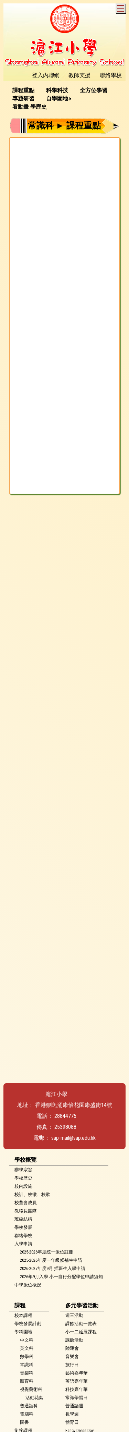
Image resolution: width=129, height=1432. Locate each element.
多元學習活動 (81, 1305)
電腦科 (26, 1414)
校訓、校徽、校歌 (32, 1194)
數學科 (26, 1356)
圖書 (24, 1422)
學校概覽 (25, 1160)
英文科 (26, 1348)
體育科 (26, 1381)
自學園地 (57, 98)
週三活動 (74, 1315)
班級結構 (23, 1219)
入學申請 (23, 1243)
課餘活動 (74, 1340)
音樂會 (72, 1356)
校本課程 (23, 1315)
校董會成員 (25, 1202)
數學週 (72, 1414)
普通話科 (29, 1405)
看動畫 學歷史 (29, 106)
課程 (19, 1305)
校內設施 (23, 1186)
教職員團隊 (25, 1210)
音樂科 (26, 1372)
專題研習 (23, 98)
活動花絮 (34, 1397)
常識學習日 (76, 1397)
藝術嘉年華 (76, 1372)
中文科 (26, 1340)
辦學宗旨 (23, 1169)
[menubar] (64, 98)
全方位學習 (93, 90)
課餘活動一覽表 (81, 1323)
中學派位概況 (27, 1284)
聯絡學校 (23, 1235)
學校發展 (23, 1227)
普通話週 (74, 1405)
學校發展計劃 (27, 1323)
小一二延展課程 (81, 1331)
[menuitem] (25, 90)
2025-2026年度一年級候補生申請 (51, 1260)
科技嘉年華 (76, 1389)
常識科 (26, 1364)
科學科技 (57, 90)
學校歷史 (23, 1178)
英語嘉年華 (76, 1381)
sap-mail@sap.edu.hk (73, 1138)
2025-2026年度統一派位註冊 (46, 1252)
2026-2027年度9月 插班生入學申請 (52, 1268)
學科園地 (23, 1331)
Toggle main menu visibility (121, 7)
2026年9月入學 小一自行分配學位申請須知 (61, 1276)
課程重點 (23, 90)
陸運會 (72, 1348)
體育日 (72, 1422)
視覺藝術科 (31, 1389)
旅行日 (72, 1364)
